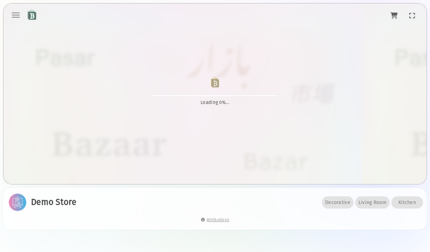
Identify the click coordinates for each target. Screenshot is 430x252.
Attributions (215, 220)
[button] (394, 15)
